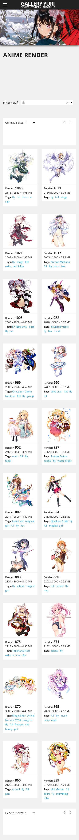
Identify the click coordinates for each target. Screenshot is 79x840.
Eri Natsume (19, 327)
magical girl (56, 525)
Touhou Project (59, 327)
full (18, 197)
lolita (21, 266)
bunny (8, 729)
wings (63, 197)
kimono (17, 655)
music (63, 715)
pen (7, 794)
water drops (65, 461)
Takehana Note (21, 651)
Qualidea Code (59, 521)
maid (57, 331)
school (47, 461)
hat (63, 266)
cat (27, 724)
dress (25, 197)
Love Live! (56, 391)
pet (14, 266)
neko (8, 266)
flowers (19, 724)
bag (46, 590)
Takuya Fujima (59, 456)
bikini (57, 266)
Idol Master (57, 789)
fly (13, 197)
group (30, 396)
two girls (27, 720)
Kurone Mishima (60, 262)
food (8, 461)
